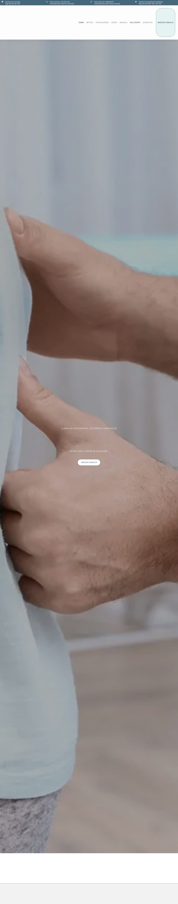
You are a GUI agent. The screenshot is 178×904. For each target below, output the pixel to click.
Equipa (114, 22)
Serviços (123, 22)
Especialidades (102, 22)
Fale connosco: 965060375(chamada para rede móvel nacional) (107, 3)
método (89, 22)
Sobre (81, 22)
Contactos (147, 22)
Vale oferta (135, 22)
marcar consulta (165, 22)
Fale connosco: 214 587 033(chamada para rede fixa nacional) (62, 3)
